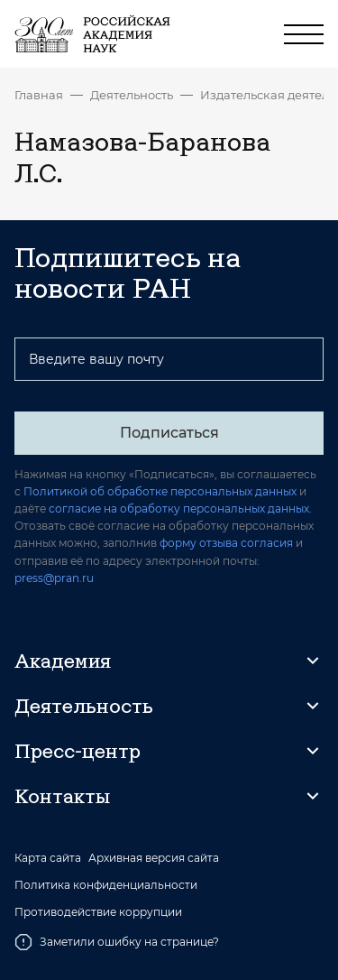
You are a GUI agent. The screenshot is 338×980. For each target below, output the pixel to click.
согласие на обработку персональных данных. (180, 508)
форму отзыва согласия (226, 543)
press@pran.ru (54, 578)
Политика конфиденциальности (105, 885)
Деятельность (131, 95)
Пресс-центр (77, 751)
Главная (38, 95)
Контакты (62, 796)
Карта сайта (47, 858)
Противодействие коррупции (98, 912)
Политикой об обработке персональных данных (160, 491)
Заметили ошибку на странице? (116, 942)
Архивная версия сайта (153, 858)
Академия (62, 660)
